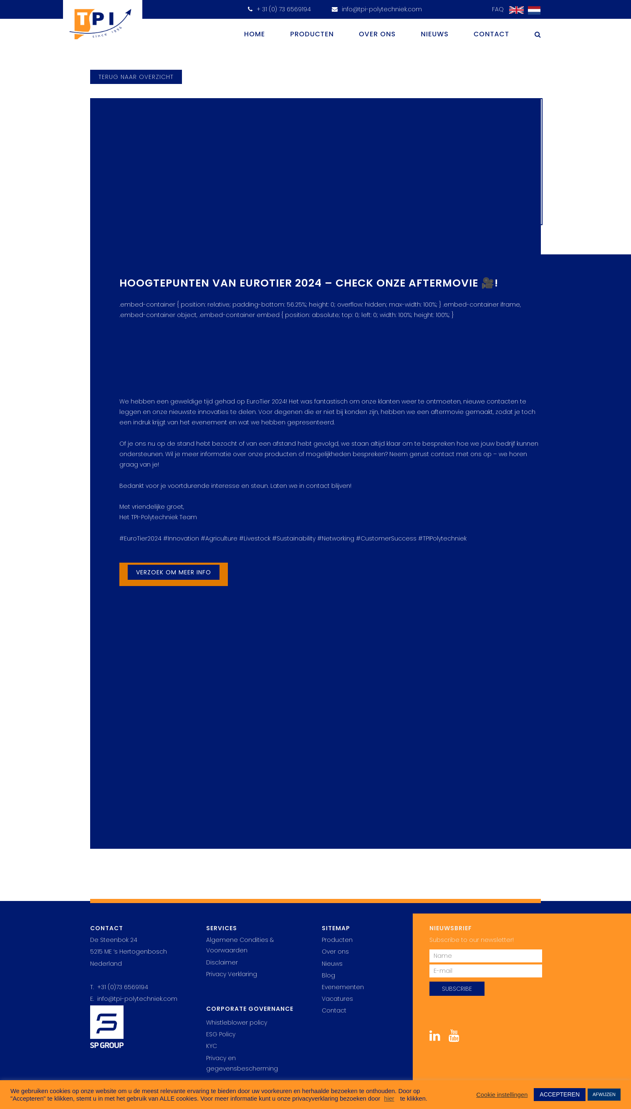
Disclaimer (222, 962)
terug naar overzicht (136, 77)
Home (254, 34)
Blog (328, 975)
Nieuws (435, 34)
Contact (491, 34)
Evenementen (343, 987)
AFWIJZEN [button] (604, 1094)
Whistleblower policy (236, 1022)
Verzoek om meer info (173, 572)
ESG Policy (220, 1034)
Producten (312, 34)
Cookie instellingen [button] (502, 1094)
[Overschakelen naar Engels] (514, 10)
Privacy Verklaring (231, 974)
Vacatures (337, 999)
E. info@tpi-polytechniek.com (133, 999)
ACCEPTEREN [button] (560, 1094)
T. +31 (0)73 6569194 (119, 987)
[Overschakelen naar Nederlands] (532, 10)
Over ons (377, 34)
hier (389, 1098)
